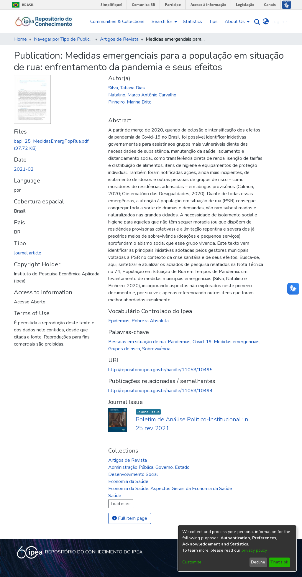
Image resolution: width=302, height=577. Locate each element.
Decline (258, 562)
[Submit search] (256, 21)
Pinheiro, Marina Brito (130, 102)
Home (20, 39)
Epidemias (118, 321)
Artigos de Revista (119, 39)
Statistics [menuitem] (192, 21)
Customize (191, 562)
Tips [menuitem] (213, 21)
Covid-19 (202, 341)
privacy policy (254, 550)
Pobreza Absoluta (150, 321)
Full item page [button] (129, 518)
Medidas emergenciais (237, 341)
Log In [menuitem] (277, 21)
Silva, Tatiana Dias (126, 88)
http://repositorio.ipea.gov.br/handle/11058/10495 (160, 369)
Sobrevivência (156, 349)
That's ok (279, 562)
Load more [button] (121, 504)
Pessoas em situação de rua (137, 341)
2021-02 (24, 169)
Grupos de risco (124, 349)
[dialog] (237, 548)
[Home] (44, 21)
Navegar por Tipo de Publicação (63, 39)
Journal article (27, 253)
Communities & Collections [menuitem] (117, 21)
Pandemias (179, 341)
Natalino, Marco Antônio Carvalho (142, 95)
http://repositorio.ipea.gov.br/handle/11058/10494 (160, 390)
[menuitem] (163, 21)
